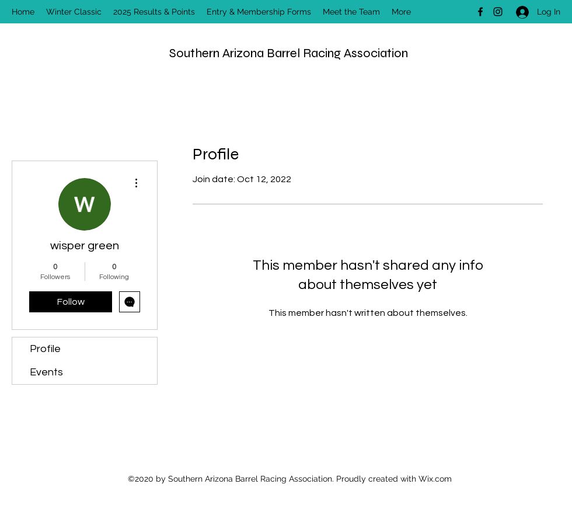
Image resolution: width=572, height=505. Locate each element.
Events (46, 372)
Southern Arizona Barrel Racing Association (288, 53)
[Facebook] (480, 12)
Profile (45, 348)
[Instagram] (498, 12)
